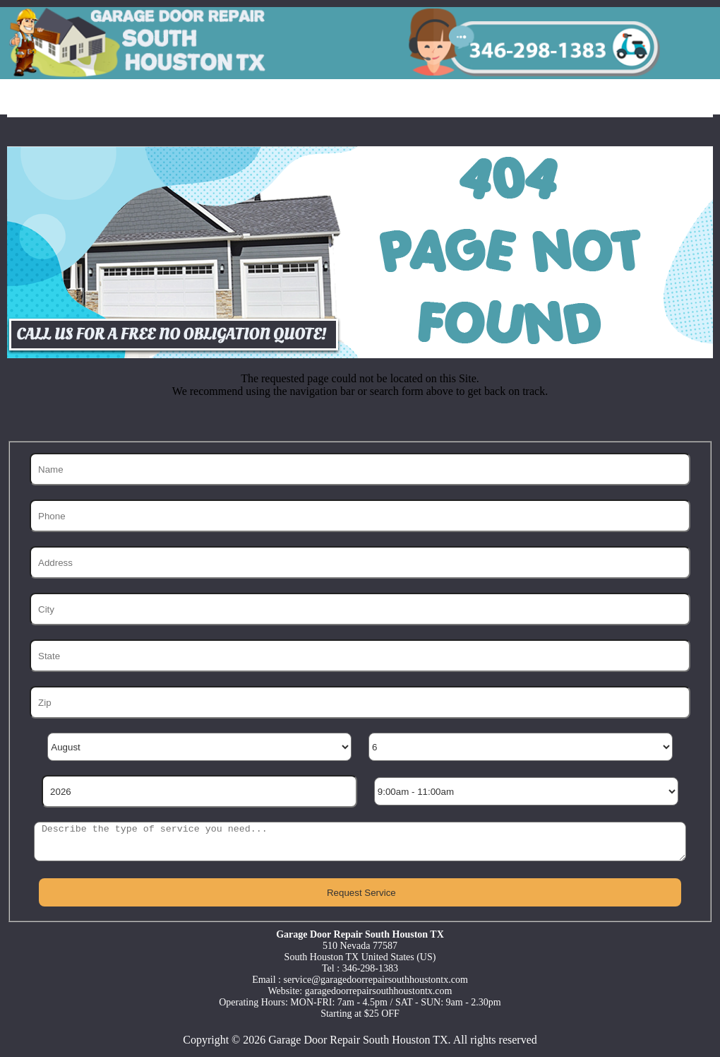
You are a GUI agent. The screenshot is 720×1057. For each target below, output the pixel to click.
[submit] (360, 892)
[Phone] (360, 516)
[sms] (360, 841)
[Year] (199, 791)
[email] (376, 979)
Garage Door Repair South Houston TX (358, 1040)
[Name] (360, 469)
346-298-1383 (370, 968)
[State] (360, 655)
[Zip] (360, 702)
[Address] (360, 562)
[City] (360, 609)
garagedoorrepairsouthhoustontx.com (378, 991)
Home (45, 100)
